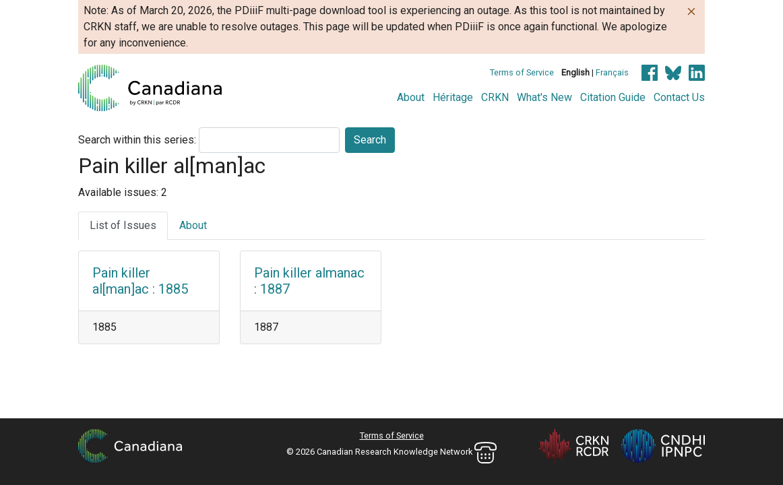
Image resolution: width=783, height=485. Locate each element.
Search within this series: (137, 139)
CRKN (495, 97)
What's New (544, 97)
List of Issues (123, 225)
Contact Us (679, 97)
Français (612, 72)
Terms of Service (522, 72)
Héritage (453, 97)
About (411, 97)
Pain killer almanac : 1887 (309, 281)
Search (370, 139)
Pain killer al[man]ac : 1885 (140, 281)
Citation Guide (613, 97)
